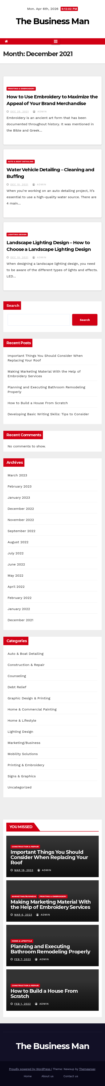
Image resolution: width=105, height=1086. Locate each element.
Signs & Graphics (22, 776)
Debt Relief (17, 687)
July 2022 (16, 553)
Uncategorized (20, 787)
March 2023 (17, 475)
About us (47, 1076)
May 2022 (15, 575)
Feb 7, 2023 (22, 959)
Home (28, 1076)
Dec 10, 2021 (19, 257)
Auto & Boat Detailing (20, 161)
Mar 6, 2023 (23, 914)
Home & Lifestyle (22, 720)
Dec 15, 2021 (19, 184)
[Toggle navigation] (55, 41)
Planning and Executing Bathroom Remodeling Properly (50, 949)
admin (40, 111)
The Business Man (52, 21)
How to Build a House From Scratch (38, 403)
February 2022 (20, 598)
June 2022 (16, 564)
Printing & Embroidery (21, 88)
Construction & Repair (26, 665)
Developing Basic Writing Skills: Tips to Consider (48, 414)
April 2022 (16, 587)
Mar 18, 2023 (23, 870)
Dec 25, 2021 (19, 111)
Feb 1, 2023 (22, 1003)
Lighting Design (17, 234)
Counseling (17, 676)
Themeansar (87, 1069)
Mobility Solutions (23, 754)
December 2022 (21, 509)
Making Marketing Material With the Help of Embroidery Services (51, 904)
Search (13, 305)
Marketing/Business (24, 743)
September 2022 (21, 531)
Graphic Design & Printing (29, 698)
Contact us (70, 1076)
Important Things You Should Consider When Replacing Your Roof (49, 857)
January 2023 (19, 498)
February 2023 (20, 486)
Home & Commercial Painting (32, 709)
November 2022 (21, 520)
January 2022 (19, 609)
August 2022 (18, 542)
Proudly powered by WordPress (30, 1069)
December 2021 (20, 620)
